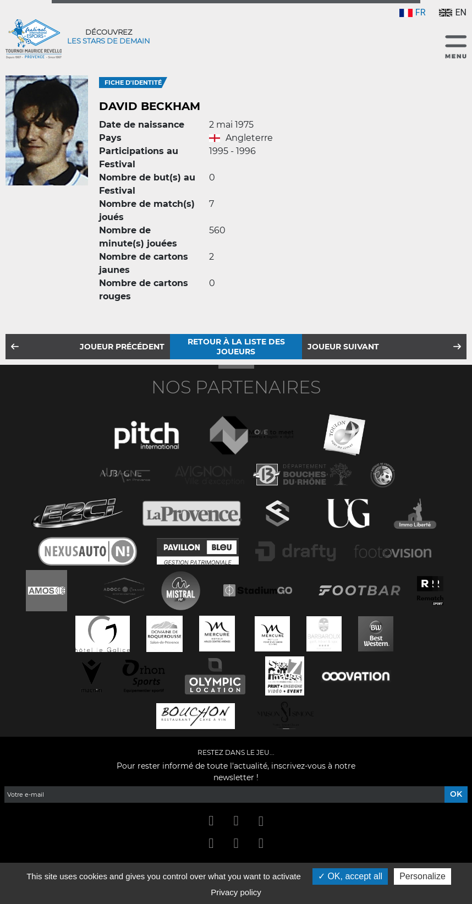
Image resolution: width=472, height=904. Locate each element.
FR (412, 12)
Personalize (422, 876)
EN (452, 12)
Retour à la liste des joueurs (236, 347)
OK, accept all (350, 876)
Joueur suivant (343, 347)
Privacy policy (236, 892)
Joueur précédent (122, 347)
